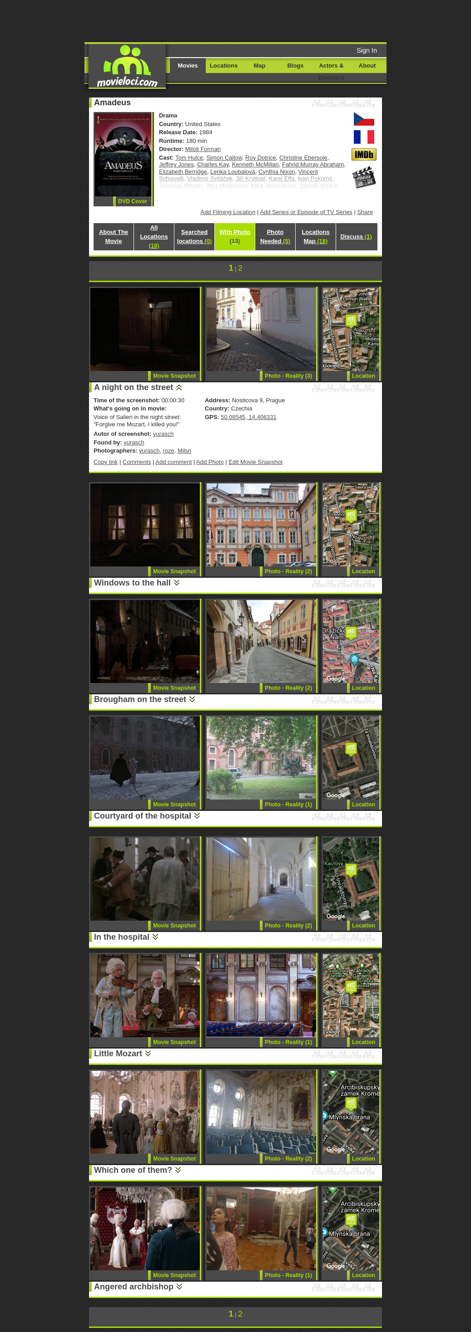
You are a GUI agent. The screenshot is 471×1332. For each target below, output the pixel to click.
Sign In (367, 50)
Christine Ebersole (303, 157)
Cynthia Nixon (276, 171)
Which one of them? (133, 1170)
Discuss (356, 236)
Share (365, 212)
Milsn (184, 450)
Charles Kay (213, 164)
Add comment (173, 462)
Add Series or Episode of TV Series (306, 212)
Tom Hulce (189, 157)
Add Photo (210, 462)
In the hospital (121, 937)
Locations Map (315, 236)
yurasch (163, 433)
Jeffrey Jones (176, 164)
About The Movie (113, 236)
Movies (188, 65)
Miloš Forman (203, 149)
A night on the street (133, 387)
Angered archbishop (134, 1286)
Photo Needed (275, 236)
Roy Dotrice (260, 157)
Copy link (106, 462)
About (367, 65)
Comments (137, 462)
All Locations (154, 236)
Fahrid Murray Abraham (313, 164)
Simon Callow (224, 157)
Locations (224, 65)
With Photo (234, 236)
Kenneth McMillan (255, 164)
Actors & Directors (331, 71)
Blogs (296, 65)
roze (168, 450)
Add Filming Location (228, 212)
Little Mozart (118, 1053)
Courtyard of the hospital (142, 815)
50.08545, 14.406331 (248, 417)
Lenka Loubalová (232, 171)
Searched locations (194, 236)
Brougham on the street (140, 699)
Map (260, 65)
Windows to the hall (132, 582)
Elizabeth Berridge (183, 171)
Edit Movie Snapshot (255, 462)
